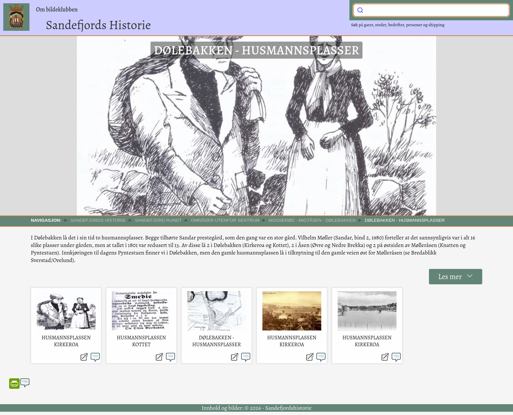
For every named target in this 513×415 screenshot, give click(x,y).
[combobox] (431, 10)
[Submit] (360, 9)
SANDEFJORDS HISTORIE (98, 220)
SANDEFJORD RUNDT (158, 220)
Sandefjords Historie (98, 24)
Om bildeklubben (57, 9)
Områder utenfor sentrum (225, 220)
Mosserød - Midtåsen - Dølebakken (312, 220)
